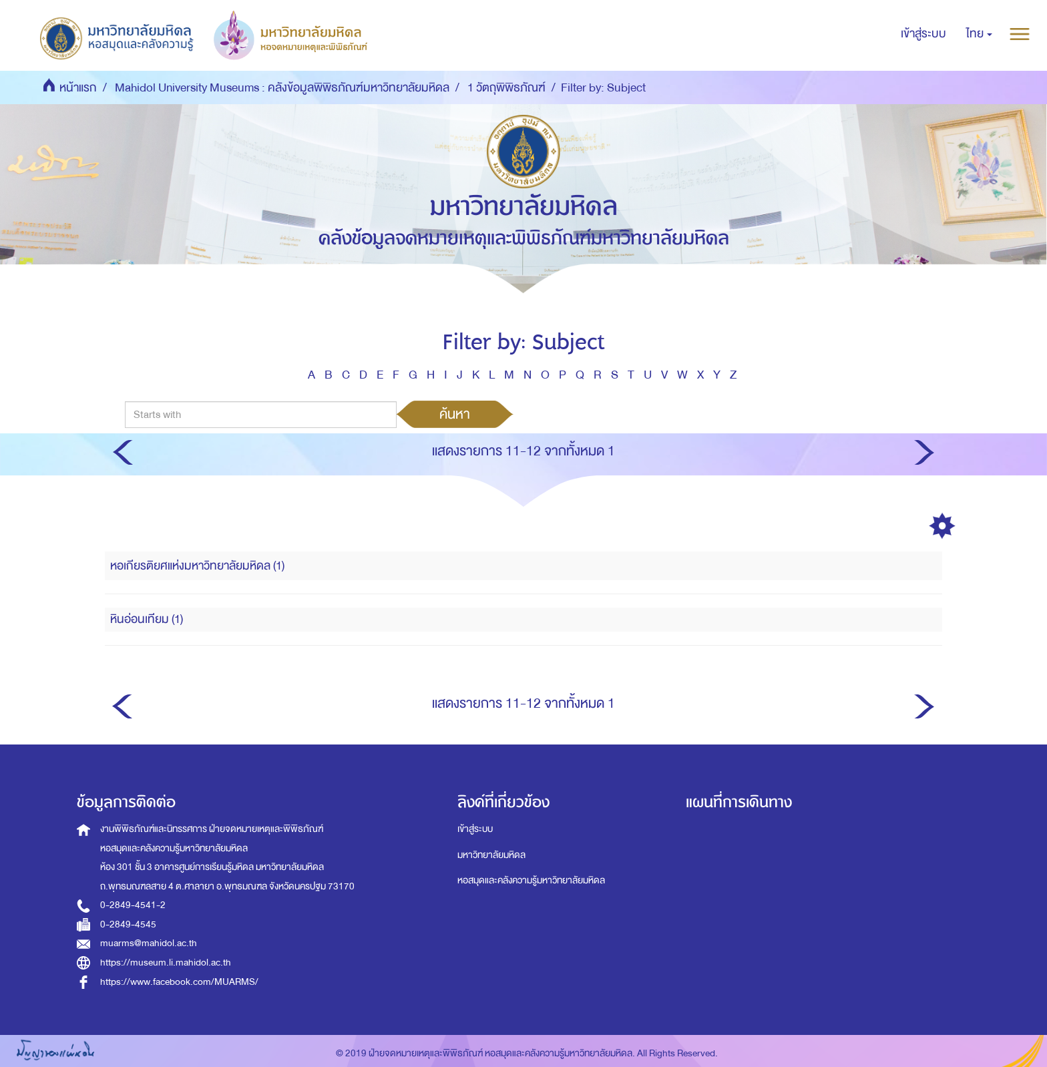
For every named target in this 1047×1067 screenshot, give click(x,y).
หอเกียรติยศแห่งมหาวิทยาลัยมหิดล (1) (197, 566)
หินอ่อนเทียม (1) (146, 619)
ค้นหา (454, 414)
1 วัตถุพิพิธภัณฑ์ (506, 87)
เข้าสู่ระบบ (475, 829)
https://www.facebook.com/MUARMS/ (179, 982)
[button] (979, 34)
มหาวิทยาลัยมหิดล (491, 855)
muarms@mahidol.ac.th (148, 943)
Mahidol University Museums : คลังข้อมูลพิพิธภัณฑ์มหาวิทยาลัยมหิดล (282, 87)
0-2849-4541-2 (133, 905)
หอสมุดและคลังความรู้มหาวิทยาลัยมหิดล (531, 880)
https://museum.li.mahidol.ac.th (165, 962)
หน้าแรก (78, 87)
